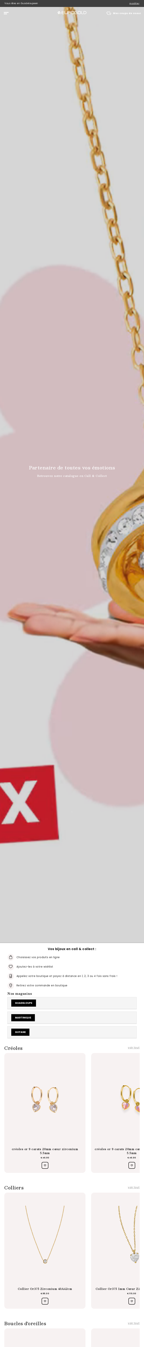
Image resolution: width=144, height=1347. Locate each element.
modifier (134, 3)
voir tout (134, 1047)
